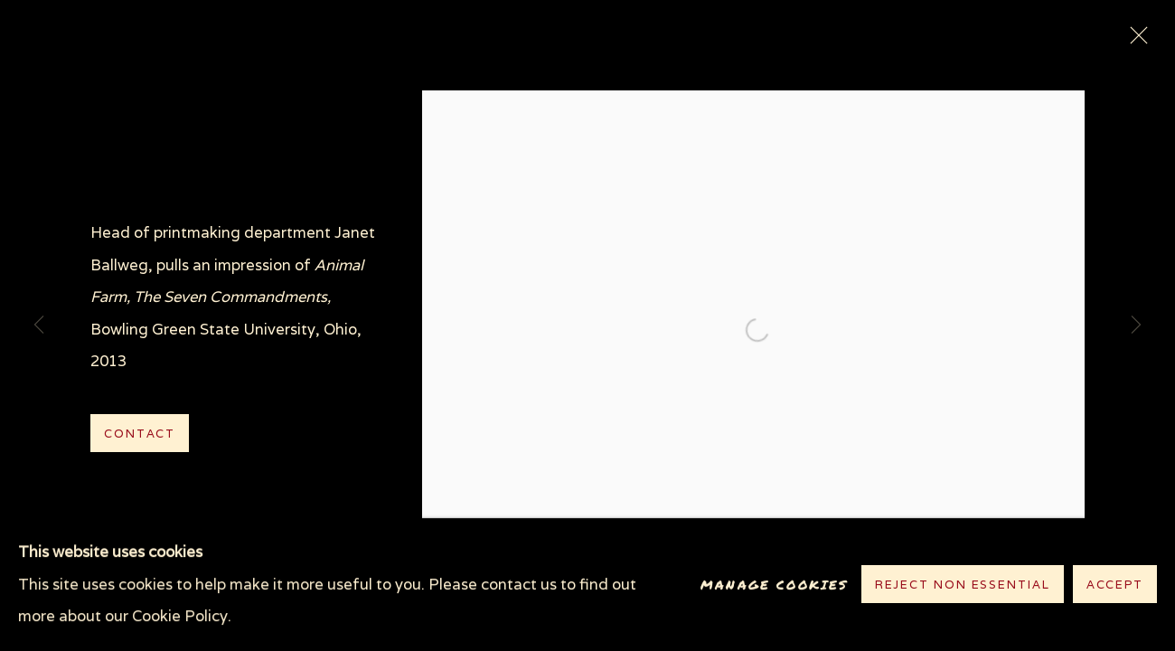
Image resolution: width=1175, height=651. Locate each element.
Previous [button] (39, 325)
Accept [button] (1114, 585)
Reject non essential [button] (962, 585)
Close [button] (1134, 40)
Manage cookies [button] (774, 584)
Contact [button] (139, 433)
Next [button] (1136, 325)
